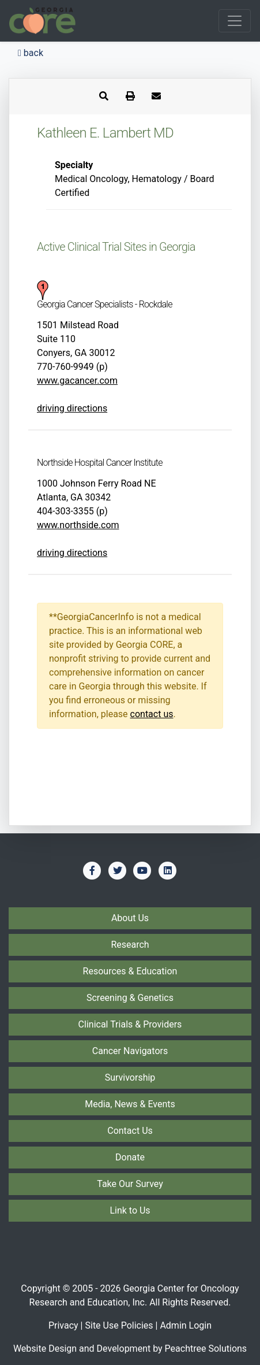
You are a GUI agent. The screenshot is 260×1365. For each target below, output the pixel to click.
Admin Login (186, 1325)
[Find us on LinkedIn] (167, 870)
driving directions (72, 408)
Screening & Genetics (130, 997)
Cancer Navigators (130, 1050)
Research (130, 944)
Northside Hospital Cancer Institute (100, 462)
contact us (152, 714)
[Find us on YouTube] (142, 870)
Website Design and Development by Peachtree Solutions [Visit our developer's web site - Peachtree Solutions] (130, 1348)
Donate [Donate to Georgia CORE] (130, 1157)
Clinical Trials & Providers (130, 1024)
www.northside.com (78, 525)
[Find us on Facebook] (92, 870)
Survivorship (130, 1077)
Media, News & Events (130, 1104)
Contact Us (130, 1130)
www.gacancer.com (77, 380)
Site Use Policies (119, 1325)
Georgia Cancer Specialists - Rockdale (104, 304)
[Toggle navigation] (234, 20)
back (30, 52)
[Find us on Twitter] (117, 870)
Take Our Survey (130, 1183)
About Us (130, 918)
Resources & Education (130, 971)
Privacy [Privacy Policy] (63, 1325)
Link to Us (130, 1210)
